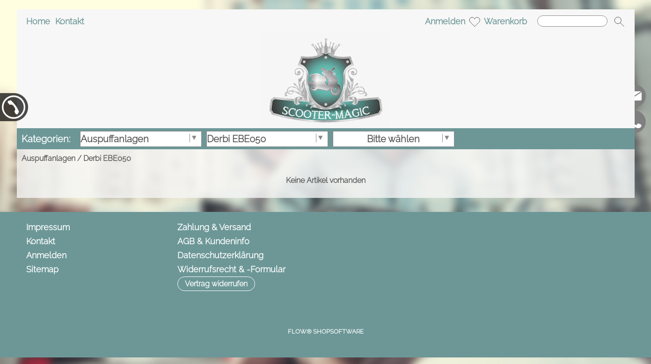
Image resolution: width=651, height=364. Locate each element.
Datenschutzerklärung (220, 255)
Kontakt (69, 21)
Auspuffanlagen (48, 158)
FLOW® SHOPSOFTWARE (326, 331)
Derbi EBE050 (107, 158)
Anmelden (445, 21)
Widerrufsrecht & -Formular (231, 269)
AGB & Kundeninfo (213, 241)
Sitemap (42, 269)
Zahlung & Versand (214, 227)
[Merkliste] (474, 21)
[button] (619, 21)
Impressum (48, 227)
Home (38, 21)
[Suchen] (572, 21)
